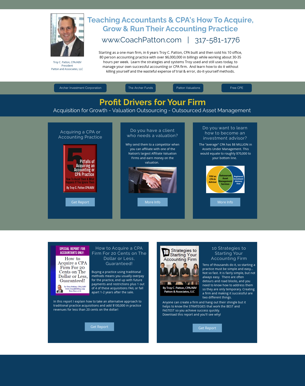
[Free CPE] (236, 88)
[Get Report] (80, 202)
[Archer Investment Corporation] (80, 88)
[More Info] (153, 202)
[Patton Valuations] (188, 88)
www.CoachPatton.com (142, 39)
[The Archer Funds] (140, 88)
